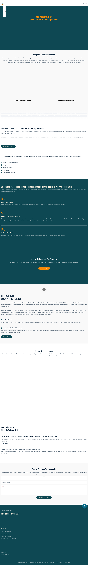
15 (3, 198)
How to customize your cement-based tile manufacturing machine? (21, 449)
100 (3, 229)
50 (3, 213)
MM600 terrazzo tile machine (22, 101)
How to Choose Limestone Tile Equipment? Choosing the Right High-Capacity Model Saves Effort (29, 436)
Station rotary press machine (65, 101)
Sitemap (60, 562)
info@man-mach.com (10, 513)
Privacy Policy (66, 562)
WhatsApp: (3, 552)
